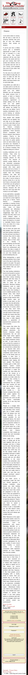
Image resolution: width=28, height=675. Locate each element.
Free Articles (13, 17)
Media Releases (5, 24)
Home (3, 27)
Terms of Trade (7, 672)
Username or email (14, 626)
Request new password (14, 636)
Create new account (15, 634)
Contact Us (20, 24)
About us (13, 24)
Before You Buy (7, 604)
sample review (14, 620)
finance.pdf (11, 606)
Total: (10, 661)
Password (14, 630)
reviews (23, 612)
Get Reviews (6, 17)
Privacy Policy (13, 670)
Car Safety (20, 17)
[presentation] (9, 647)
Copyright (5, 670)
